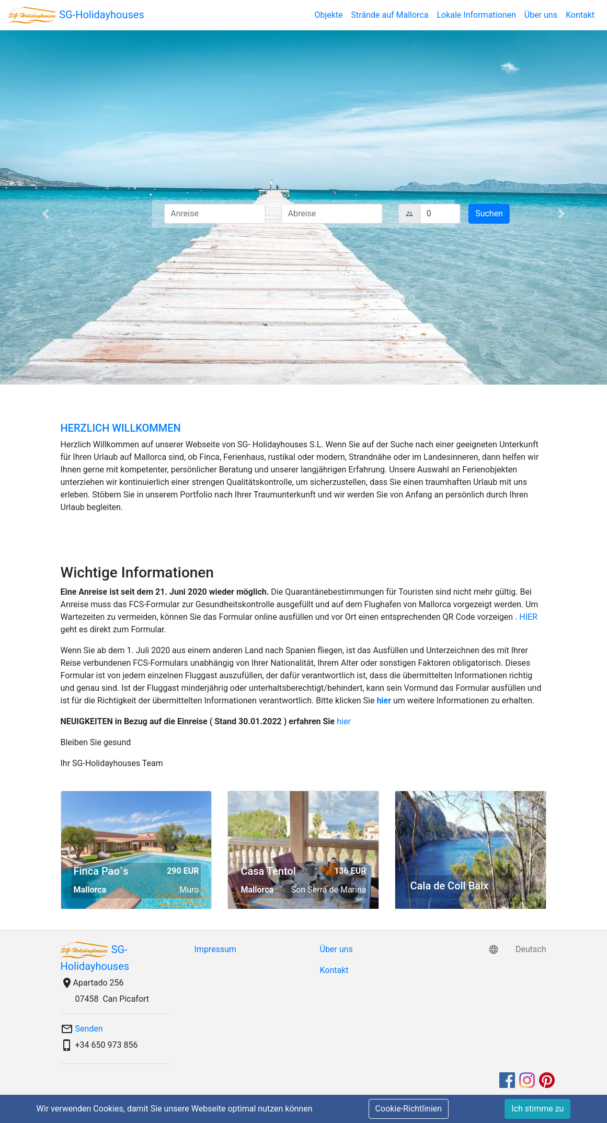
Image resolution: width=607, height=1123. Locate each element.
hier (383, 700)
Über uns (540, 15)
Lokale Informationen (476, 15)
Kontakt (580, 15)
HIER (528, 617)
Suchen (489, 213)
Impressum (215, 949)
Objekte (328, 15)
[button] (45, 213)
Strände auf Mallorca (390, 15)
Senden (89, 1029)
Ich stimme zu (537, 1109)
